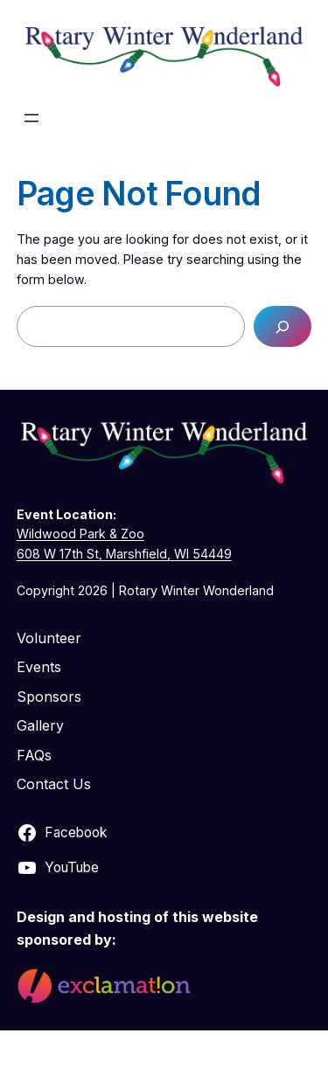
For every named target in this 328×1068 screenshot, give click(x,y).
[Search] (282, 326)
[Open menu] (31, 117)
